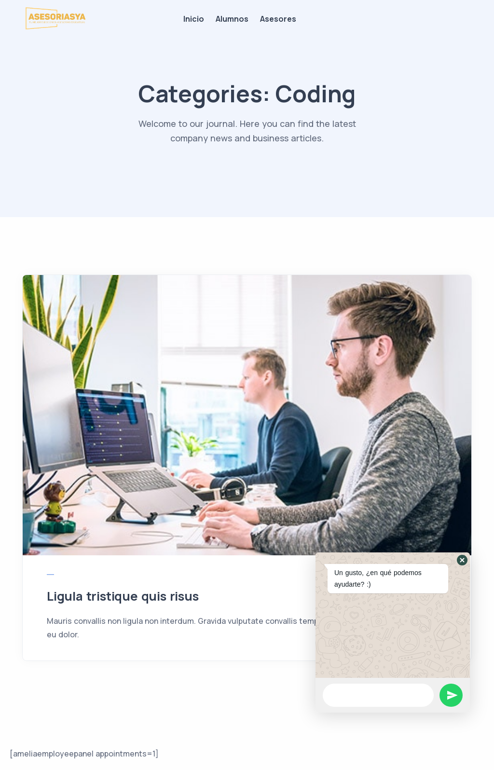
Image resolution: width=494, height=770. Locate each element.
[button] (462, 560)
